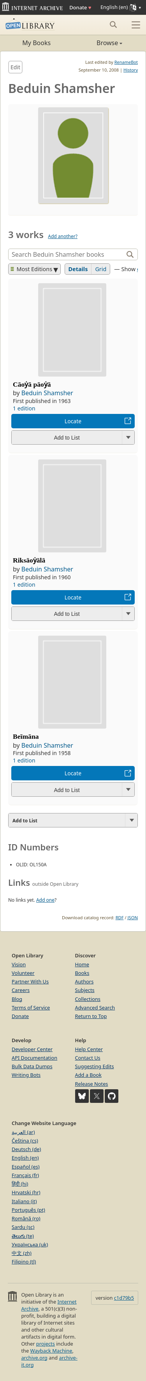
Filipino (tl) (24, 1261)
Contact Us (87, 1057)
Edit (15, 67)
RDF (120, 917)
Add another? (62, 236)
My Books (36, 43)
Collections (88, 998)
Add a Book (88, 1074)
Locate (73, 421)
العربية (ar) (23, 1132)
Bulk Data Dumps (32, 1066)
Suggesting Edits (94, 1066)
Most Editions (32, 269)
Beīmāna (26, 736)
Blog (17, 998)
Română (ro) (26, 1218)
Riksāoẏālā (29, 560)
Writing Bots (26, 1074)
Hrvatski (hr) (26, 1192)
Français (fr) (25, 1175)
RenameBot (126, 62)
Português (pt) (28, 1209)
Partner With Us (30, 981)
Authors (84, 981)
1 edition (24, 408)
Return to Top (91, 1016)
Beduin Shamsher (47, 393)
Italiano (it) (24, 1201)
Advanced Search (95, 1007)
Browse (98, 43)
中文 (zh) (22, 1253)
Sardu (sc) (23, 1226)
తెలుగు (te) (23, 1235)
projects (45, 1343)
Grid (100, 269)
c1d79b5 (124, 1297)
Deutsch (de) (26, 1149)
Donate (80, 7)
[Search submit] (113, 24)
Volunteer (23, 972)
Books (82, 972)
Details (78, 269)
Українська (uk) (30, 1244)
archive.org (34, 1357)
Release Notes (91, 1083)
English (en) (25, 1157)
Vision (19, 964)
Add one (45, 900)
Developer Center (32, 1049)
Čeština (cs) (25, 1140)
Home (82, 964)
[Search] (67, 254)
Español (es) (26, 1166)
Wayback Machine (51, 1350)
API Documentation (34, 1057)
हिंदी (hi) (20, 1183)
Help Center (89, 1049)
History (130, 70)
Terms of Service (31, 1007)
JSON (133, 917)
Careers (21, 990)
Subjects (85, 990)
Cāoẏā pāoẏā (32, 384)
